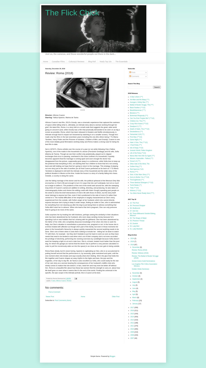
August (135, 282)
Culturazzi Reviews (76, 62)
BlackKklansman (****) (138, 110)
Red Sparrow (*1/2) (136, 169)
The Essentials (121, 62)
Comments (134, 76)
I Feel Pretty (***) (136, 145)
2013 (132, 320)
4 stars (53, 281)
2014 (132, 317)
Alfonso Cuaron (61, 281)
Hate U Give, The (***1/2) (139, 142)
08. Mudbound (135, 208)
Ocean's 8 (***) (135, 161)
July (134, 285)
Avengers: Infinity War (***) (139, 102)
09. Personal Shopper (137, 205)
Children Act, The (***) (137, 121)
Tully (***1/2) (134, 188)
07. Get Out (134, 211)
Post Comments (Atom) (63, 300)
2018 (132, 245)
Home (45, 62)
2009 (132, 332)
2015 (132, 314)
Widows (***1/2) (135, 190)
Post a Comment (54, 292)
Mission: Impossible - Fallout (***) (141, 158)
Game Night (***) (136, 140)
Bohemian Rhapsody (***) (139, 116)
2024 (132, 238)
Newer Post (50, 297)
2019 (132, 241)
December (136, 247)
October (135, 276)
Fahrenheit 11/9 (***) (137, 134)
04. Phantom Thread (137, 221)
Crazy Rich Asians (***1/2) (139, 124)
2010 (132, 329)
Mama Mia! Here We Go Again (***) (142, 156)
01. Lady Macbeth (136, 229)
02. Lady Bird (134, 226)
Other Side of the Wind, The (140, 164)
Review (69, 281)
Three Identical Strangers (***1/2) (141, 182)
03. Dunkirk (134, 223)
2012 (132, 323)
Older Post (115, 297)
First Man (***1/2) (136, 137)
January (135, 304)
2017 (132, 307)
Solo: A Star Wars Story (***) (140, 174)
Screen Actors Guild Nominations (143, 261)
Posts (132, 72)
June (134, 288)
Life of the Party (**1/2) (138, 153)
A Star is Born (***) (136, 97)
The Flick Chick (72, 12)
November (136, 273)
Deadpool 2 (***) (135, 126)
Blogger (112, 356)
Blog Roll (92, 62)
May (134, 291)
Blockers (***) (134, 113)
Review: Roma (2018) (139, 250)
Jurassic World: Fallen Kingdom (141, 150)
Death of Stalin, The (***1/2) (139, 129)
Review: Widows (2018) (140, 253)
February (135, 300)
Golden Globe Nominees (140, 269)
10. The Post (134, 203)
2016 (132, 310)
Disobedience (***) (136, 132)
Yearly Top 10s (106, 62)
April (134, 294)
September (136, 279)
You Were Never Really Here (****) (142, 193)
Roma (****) (134, 172)
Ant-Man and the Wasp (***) (139, 100)
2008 (132, 335)
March (134, 297)
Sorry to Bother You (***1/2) (139, 177)
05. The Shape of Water (138, 218)
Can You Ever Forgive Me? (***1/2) (142, 118)
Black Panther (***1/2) (137, 108)
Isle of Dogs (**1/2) (136, 148)
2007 (132, 338)
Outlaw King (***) (136, 166)
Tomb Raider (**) (136, 185)
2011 (132, 326)
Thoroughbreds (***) (137, 180)
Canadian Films (58, 62)
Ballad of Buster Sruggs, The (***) (141, 105)
